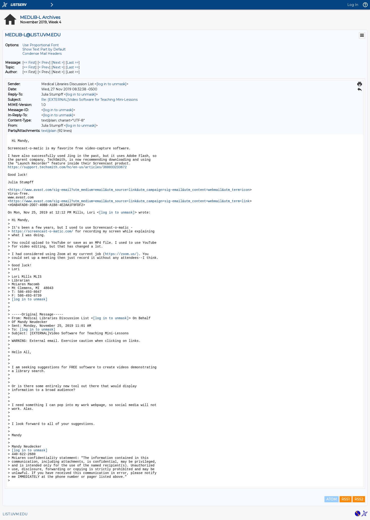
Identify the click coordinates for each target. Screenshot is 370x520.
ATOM (331, 499)
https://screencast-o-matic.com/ (42, 231)
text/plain (48, 131)
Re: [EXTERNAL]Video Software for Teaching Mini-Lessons (89, 99)
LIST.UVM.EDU (15, 514)
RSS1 (345, 499)
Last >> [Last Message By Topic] (73, 67)
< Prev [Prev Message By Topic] (44, 67)
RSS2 (358, 499)
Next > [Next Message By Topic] (58, 67)
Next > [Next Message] (58, 62)
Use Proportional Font (40, 45)
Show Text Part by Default (44, 49)
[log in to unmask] (111, 84)
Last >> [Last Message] (73, 62)
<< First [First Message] (29, 62)
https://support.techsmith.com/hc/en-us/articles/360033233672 (67, 167)
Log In (352, 5)
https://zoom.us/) (122, 254)
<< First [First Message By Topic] (29, 67)
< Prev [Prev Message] (44, 62)
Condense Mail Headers (42, 53)
